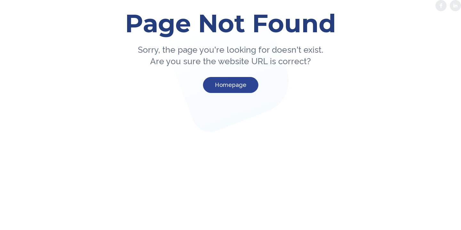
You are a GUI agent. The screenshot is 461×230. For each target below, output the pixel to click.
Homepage (231, 84)
